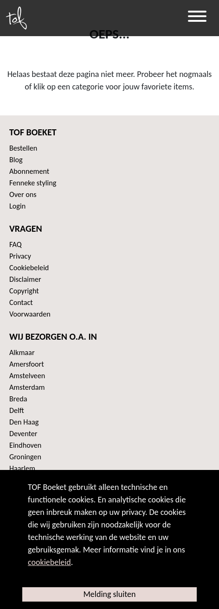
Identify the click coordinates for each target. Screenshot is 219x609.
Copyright (24, 290)
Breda (18, 398)
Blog (16, 159)
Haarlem (22, 468)
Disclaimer (25, 279)
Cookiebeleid (29, 267)
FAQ (15, 244)
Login (17, 206)
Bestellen (23, 148)
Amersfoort (26, 364)
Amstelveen (27, 375)
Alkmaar (22, 352)
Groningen (25, 456)
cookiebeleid (49, 562)
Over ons (23, 194)
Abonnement (29, 171)
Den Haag (24, 422)
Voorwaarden (30, 314)
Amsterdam (27, 387)
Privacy (20, 256)
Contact (21, 302)
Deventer (23, 433)
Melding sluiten (109, 594)
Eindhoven (25, 445)
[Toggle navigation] (197, 18)
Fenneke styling (32, 182)
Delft (16, 410)
